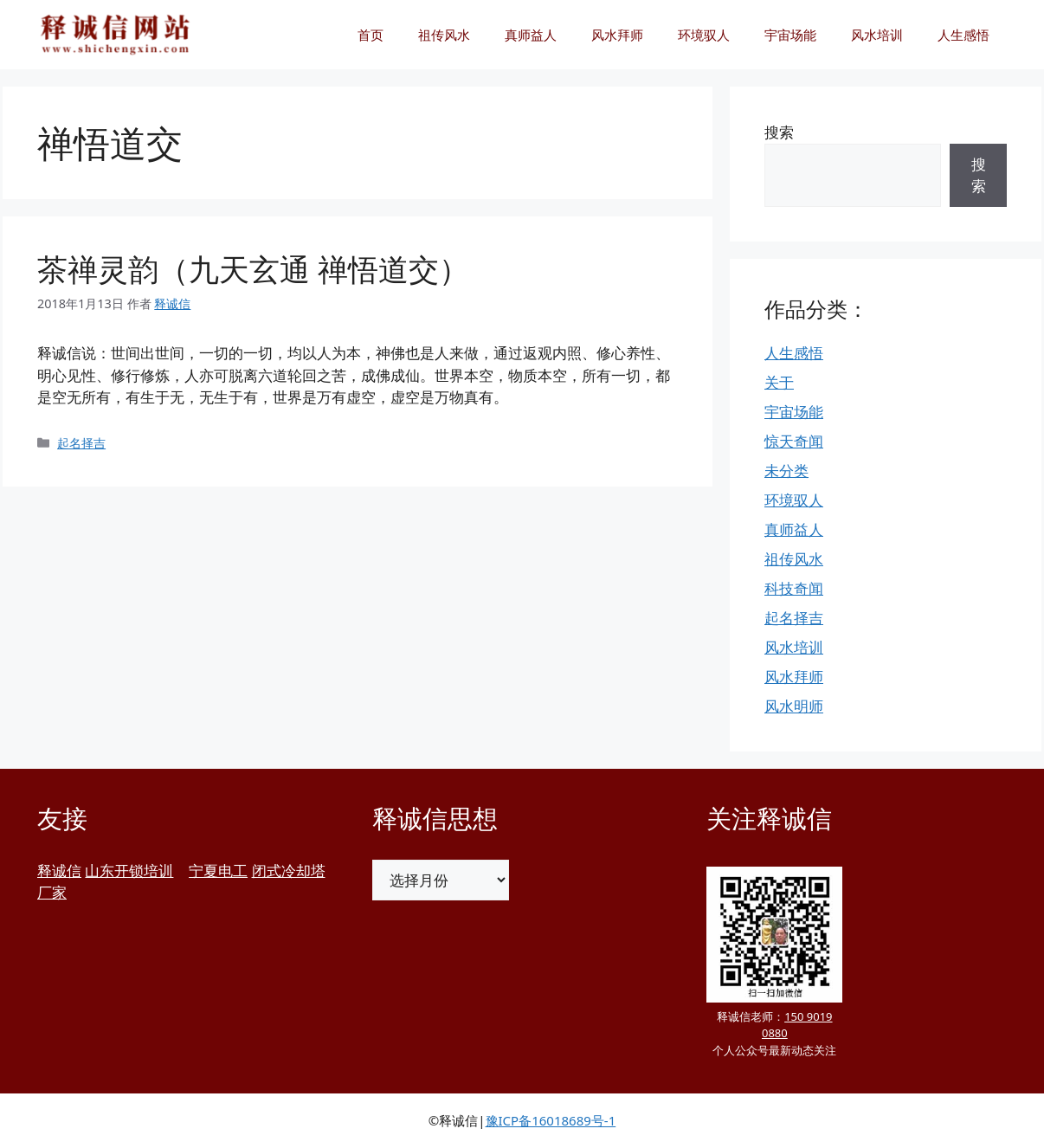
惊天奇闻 (793, 441)
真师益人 (531, 34)
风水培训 (877, 34)
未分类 (786, 470)
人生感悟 (963, 34)
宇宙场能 (790, 34)
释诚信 (59, 870)
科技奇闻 (793, 588)
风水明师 (793, 706)
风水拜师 (617, 34)
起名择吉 (81, 443)
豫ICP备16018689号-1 (551, 1120)
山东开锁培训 (129, 870)
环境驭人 (704, 34)
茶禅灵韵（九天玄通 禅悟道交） (253, 268)
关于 (779, 382)
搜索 (779, 132)
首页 (370, 34)
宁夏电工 (218, 870)
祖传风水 (444, 34)
